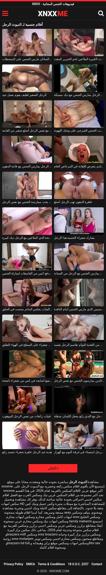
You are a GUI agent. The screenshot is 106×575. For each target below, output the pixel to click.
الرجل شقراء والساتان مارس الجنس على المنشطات (27, 59)
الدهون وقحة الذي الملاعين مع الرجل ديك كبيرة (27, 237)
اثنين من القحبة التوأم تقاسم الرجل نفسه (79, 344)
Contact (96, 564)
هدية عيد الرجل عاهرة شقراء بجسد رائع (27, 452)
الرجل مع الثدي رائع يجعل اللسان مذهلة (79, 416)
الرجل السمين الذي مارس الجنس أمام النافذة (79, 309)
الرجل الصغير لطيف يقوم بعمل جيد (24, 95)
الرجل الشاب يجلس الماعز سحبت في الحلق (27, 309)
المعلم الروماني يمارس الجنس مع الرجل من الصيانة (79, 273)
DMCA (30, 564)
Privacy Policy (13, 564)
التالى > (53, 468)
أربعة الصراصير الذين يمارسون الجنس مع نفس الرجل (79, 380)
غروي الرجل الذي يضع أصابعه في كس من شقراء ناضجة (27, 380)
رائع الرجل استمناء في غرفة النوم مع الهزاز (79, 452)
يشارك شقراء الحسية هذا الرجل (74, 237)
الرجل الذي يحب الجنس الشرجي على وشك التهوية (79, 130)
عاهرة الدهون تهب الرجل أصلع (73, 202)
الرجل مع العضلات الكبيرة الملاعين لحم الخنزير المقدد (79, 59)
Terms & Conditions (51, 564)
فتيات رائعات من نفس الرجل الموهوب (26, 416)
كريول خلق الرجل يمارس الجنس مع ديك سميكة (79, 95)
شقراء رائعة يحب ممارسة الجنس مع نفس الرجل (27, 202)
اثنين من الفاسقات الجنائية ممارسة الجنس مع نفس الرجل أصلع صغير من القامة (27, 130)
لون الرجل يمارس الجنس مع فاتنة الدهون (27, 166)
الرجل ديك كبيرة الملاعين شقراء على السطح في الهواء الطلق (27, 344)
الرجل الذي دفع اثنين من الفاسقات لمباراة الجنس (27, 273)
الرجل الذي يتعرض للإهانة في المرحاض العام (79, 166)
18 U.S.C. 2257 (78, 564)
